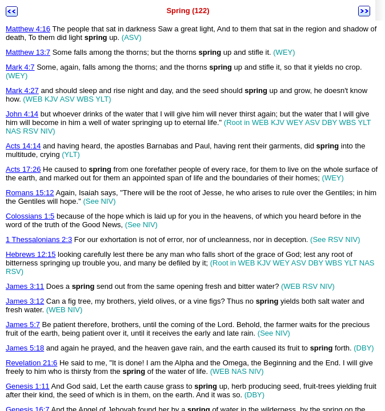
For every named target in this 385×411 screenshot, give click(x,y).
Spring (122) (187, 10)
